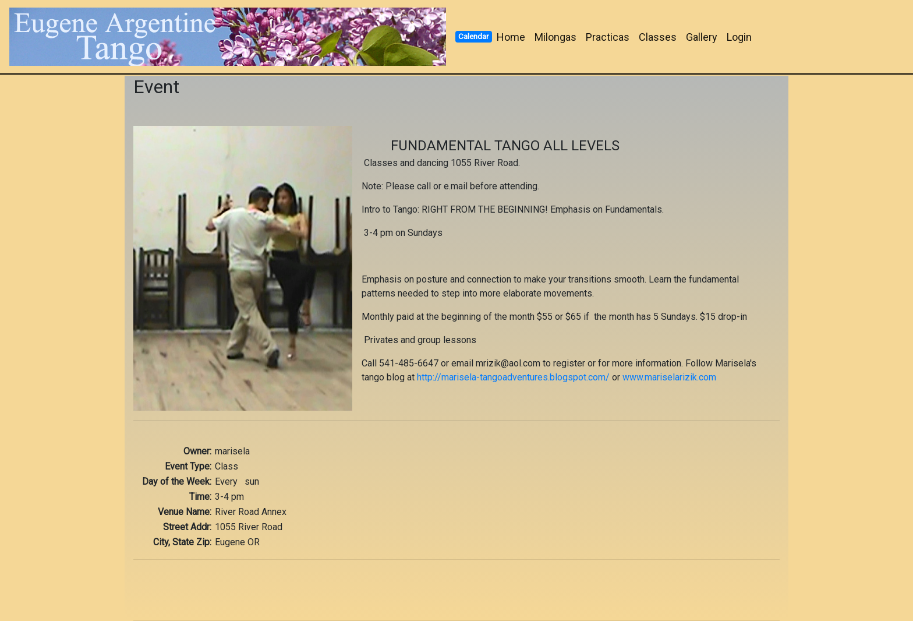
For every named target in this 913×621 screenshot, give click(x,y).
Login (739, 37)
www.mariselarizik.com (669, 377)
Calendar (473, 36)
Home (511, 37)
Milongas (555, 37)
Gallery (701, 37)
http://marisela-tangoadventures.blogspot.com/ (513, 377)
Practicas (607, 37)
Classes (658, 37)
